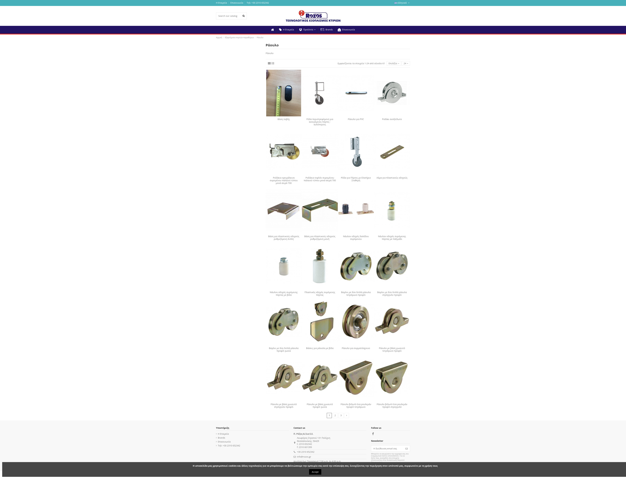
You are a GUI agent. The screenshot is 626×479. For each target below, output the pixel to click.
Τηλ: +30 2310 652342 (258, 2)
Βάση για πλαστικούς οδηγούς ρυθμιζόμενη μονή (319, 237)
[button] (307, 30)
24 (406, 63)
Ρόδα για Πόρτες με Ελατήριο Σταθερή (356, 179)
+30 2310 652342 (305, 451)
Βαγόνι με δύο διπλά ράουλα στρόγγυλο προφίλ (392, 293)
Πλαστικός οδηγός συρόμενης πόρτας (319, 293)
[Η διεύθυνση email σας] (387, 448)
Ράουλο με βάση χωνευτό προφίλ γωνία (320, 405)
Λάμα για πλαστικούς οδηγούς (392, 177)
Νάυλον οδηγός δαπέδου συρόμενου (356, 237)
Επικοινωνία (237, 2)
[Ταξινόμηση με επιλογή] (394, 63)
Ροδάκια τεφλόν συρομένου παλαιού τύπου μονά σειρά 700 (320, 179)
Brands (221, 437)
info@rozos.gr (304, 456)
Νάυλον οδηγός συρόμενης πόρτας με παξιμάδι (392, 237)
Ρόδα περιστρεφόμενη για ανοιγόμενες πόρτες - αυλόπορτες (319, 122)
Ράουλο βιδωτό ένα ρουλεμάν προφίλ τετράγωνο (356, 405)
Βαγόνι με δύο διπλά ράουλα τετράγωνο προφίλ (356, 293)
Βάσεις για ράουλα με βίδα (320, 348)
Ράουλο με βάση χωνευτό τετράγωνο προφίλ (392, 349)
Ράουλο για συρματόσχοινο (356, 348)
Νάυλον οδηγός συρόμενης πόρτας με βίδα (284, 293)
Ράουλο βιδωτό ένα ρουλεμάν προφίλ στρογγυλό (392, 405)
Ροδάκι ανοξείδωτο (392, 119)
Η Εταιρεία (222, 2)
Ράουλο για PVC (356, 119)
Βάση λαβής (284, 119)
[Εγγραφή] (406, 448)
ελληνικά (402, 2)
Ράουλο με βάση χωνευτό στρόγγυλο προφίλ (284, 405)
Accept (315, 471)
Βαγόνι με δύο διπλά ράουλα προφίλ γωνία (283, 349)
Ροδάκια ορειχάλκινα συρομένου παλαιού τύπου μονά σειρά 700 (284, 180)
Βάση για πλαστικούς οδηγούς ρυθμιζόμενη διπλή (283, 237)
